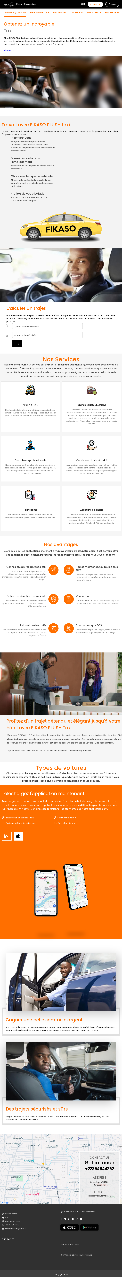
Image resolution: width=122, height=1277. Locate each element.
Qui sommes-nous (70, 1244)
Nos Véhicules (112, 12)
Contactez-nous (12, 1221)
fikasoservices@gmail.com (99, 1196)
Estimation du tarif (39, 12)
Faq (6, 1217)
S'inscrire (112, 4)
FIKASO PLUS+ (94, 12)
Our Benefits (76, 12)
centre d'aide (11, 1214)
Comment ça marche (15, 12)
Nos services (30, 4)
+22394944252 (99, 1168)
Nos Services (59, 12)
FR (83, 4)
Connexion (95, 4)
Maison (19, 4)
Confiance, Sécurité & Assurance (76, 1255)
